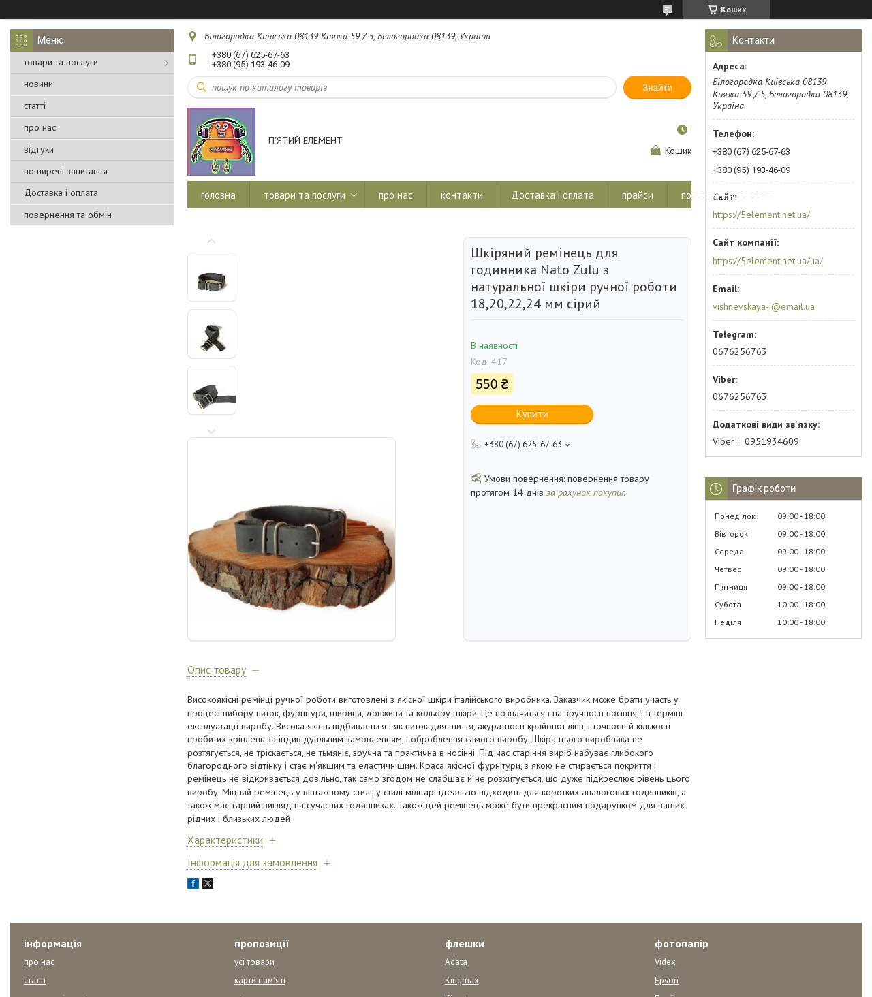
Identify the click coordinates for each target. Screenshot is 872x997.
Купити (532, 413)
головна (218, 195)
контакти (462, 195)
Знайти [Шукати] (657, 87)
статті (35, 105)
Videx (665, 841)
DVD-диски (256, 915)
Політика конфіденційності (520, 984)
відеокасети (258, 878)
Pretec (457, 896)
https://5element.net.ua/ (761, 214)
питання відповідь (61, 878)
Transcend (465, 915)
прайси (637, 195)
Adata (456, 841)
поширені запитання (66, 171)
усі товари (254, 841)
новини (38, 84)
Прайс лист (676, 878)
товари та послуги (61, 62)
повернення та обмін (68, 214)
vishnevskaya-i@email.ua (764, 306)
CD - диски (255, 933)
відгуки (39, 149)
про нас (40, 127)
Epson (667, 860)
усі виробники (473, 933)
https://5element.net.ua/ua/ (768, 261)
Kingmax (462, 860)
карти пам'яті (259, 860)
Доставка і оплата (61, 193)
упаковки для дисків (275, 896)
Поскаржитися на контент (413, 984)
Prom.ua (500, 971)
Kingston (462, 878)
